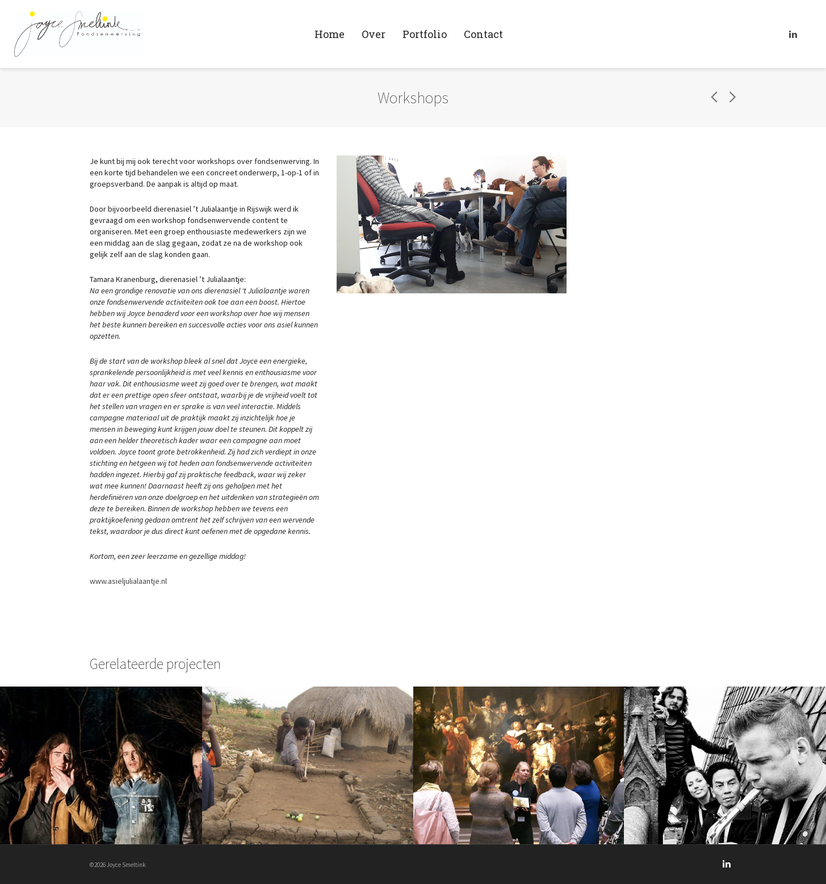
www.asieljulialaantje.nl (128, 581)
